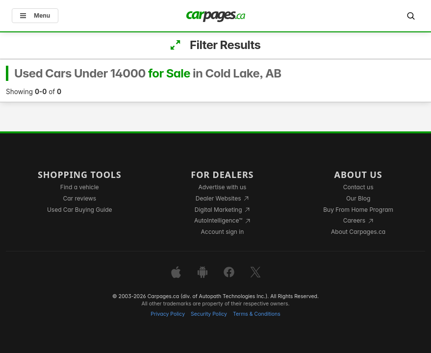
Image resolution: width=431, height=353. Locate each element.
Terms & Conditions (256, 314)
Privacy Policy (168, 314)
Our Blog (358, 198)
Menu (35, 15)
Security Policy (209, 314)
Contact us (358, 187)
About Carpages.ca (358, 231)
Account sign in (222, 231)
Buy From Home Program (358, 209)
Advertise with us (222, 187)
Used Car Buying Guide (79, 209)
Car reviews (79, 198)
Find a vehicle (79, 187)
